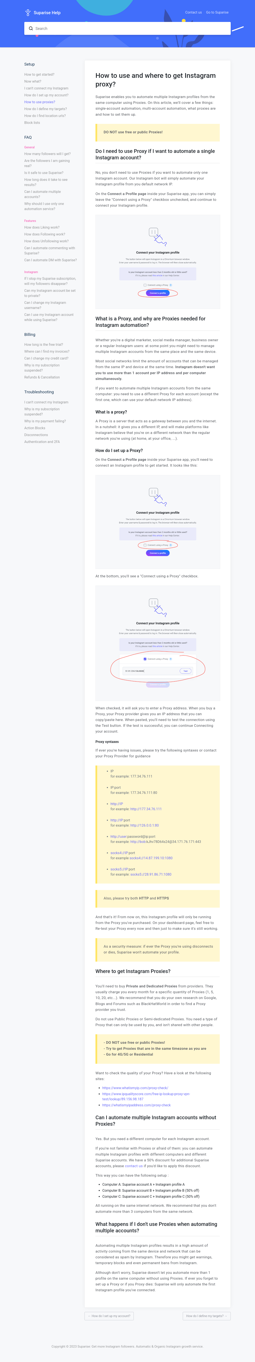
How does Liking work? (42, 227)
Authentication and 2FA (42, 442)
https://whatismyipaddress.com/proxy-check (136, 1105)
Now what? (32, 81)
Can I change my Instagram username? (45, 305)
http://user (119, 837)
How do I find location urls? (45, 116)
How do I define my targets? (45, 109)
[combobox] (127, 28)
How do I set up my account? (46, 95)
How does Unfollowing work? (46, 241)
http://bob (138, 842)
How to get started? (39, 74)
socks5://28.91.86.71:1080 (150, 874)
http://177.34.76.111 (146, 809)
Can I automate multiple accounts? (42, 194)
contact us (134, 1166)
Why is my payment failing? (45, 421)
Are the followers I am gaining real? (47, 163)
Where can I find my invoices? (46, 351)
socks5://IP (119, 869)
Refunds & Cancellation (42, 377)
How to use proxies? (39, 102)
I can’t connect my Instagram (46, 88)
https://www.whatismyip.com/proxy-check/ (135, 1088)
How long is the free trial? (43, 345)
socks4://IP (119, 853)
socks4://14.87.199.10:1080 (151, 858)
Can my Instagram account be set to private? (50, 293)
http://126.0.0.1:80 (144, 825)
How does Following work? (44, 234)
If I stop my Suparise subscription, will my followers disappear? (50, 281)
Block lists (32, 123)
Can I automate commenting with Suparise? (49, 250)
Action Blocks (34, 428)
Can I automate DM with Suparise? (50, 260)
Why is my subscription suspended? (42, 367)
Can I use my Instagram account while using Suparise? (49, 317)
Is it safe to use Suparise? (43, 173)
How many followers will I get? (47, 154)
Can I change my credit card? (46, 358)
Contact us (193, 12)
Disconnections (36, 435)
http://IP (117, 804)
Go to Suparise (217, 12)
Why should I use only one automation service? (44, 206)
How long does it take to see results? (46, 182)
